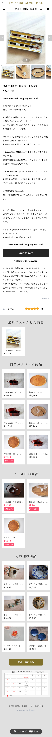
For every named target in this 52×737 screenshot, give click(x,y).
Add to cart (26, 253)
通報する (45, 298)
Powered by (26, 710)
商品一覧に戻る (26, 662)
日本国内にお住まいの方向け (26, 261)
